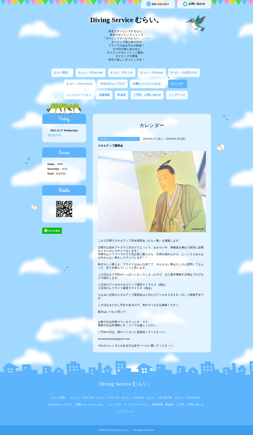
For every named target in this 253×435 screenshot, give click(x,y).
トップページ (177, 94)
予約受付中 (54, 135)
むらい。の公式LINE (184, 72)
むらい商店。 (62, 72)
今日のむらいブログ (112, 83)
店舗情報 (104, 94)
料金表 (121, 94)
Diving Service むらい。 (126, 20)
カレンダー (178, 83)
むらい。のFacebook (79, 83)
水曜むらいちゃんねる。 (147, 83)
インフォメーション (78, 94)
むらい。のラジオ (122, 72)
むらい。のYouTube (90, 72)
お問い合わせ (194, 4)
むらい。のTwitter (151, 72)
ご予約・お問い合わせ (147, 94)
